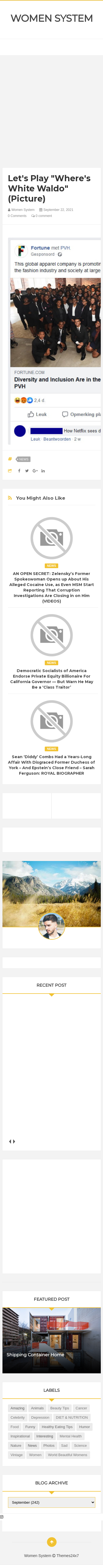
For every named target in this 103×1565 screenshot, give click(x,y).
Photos (48, 1445)
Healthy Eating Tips (57, 1427)
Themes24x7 (68, 1555)
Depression (40, 1417)
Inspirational (20, 1436)
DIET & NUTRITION (72, 1417)
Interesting (45, 1436)
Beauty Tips (59, 1408)
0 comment (41, 216)
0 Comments (17, 216)
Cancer (81, 1408)
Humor (84, 1427)
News (24, 459)
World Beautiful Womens (67, 1455)
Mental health (71, 1436)
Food (15, 1427)
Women (35, 1455)
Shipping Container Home (35, 1354)
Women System (51, 18)
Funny (30, 1427)
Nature (16, 1445)
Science (80, 1445)
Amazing (18, 1408)
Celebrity (18, 1417)
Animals (37, 1408)
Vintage (17, 1455)
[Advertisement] (51, 112)
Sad (64, 1445)
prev (10, 1141)
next (14, 1141)
